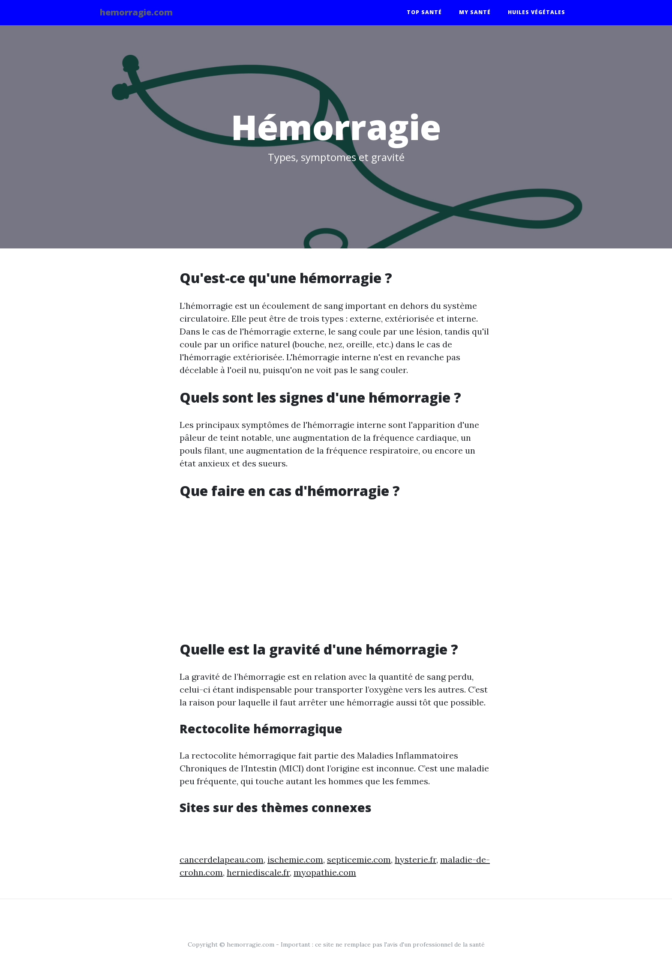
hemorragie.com (143, 14)
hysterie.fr (415, 859)
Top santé (424, 14)
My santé (475, 14)
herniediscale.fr (258, 872)
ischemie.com (295, 859)
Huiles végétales (536, 14)
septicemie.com (359, 859)
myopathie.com (325, 872)
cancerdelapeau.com (222, 859)
